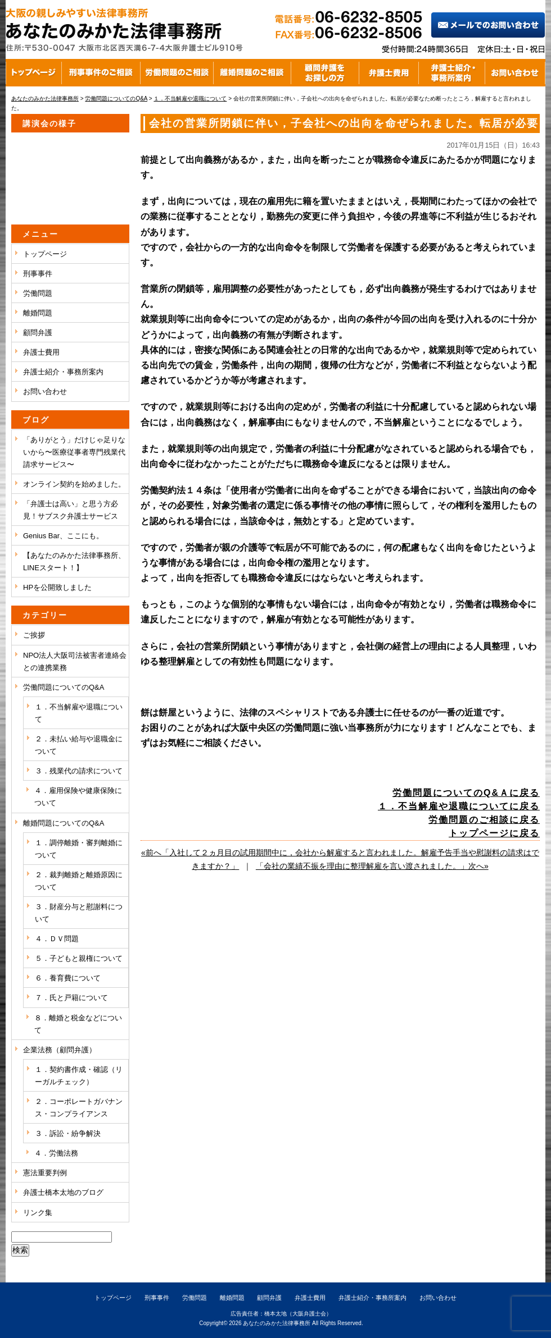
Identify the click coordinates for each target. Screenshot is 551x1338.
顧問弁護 (37, 332)
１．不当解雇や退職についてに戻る (459, 806)
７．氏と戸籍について (71, 997)
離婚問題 (37, 313)
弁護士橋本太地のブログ (63, 1192)
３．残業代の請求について (79, 771)
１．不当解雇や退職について (79, 713)
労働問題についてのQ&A (63, 687)
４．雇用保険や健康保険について (78, 796)
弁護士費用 (41, 352)
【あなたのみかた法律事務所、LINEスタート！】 (74, 561)
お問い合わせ (45, 391)
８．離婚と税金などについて (78, 1024)
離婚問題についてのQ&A (63, 823)
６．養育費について (68, 978)
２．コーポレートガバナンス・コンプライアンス (79, 1107)
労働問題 (37, 293)
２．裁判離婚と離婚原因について (79, 880)
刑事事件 (37, 273)
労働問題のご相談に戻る (484, 819)
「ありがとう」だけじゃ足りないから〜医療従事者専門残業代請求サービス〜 (74, 452)
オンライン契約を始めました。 (74, 484)
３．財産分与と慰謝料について (79, 912)
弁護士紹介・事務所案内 (63, 372)
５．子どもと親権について (79, 958)
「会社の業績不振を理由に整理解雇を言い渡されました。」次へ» (372, 866)
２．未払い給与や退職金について (79, 745)
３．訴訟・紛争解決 (68, 1133)
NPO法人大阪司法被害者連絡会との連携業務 (75, 661)
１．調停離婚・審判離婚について (79, 848)
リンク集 (37, 1212)
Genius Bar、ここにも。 (63, 535)
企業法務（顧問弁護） (59, 1050)
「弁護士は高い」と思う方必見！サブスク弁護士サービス (70, 510)
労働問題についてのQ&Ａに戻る (466, 793)
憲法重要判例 (45, 1173)
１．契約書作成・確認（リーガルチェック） (79, 1075)
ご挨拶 (34, 635)
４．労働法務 (56, 1153)
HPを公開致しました (57, 587)
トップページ (45, 254)
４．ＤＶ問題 (57, 938)
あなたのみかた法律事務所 (276, 1323)
